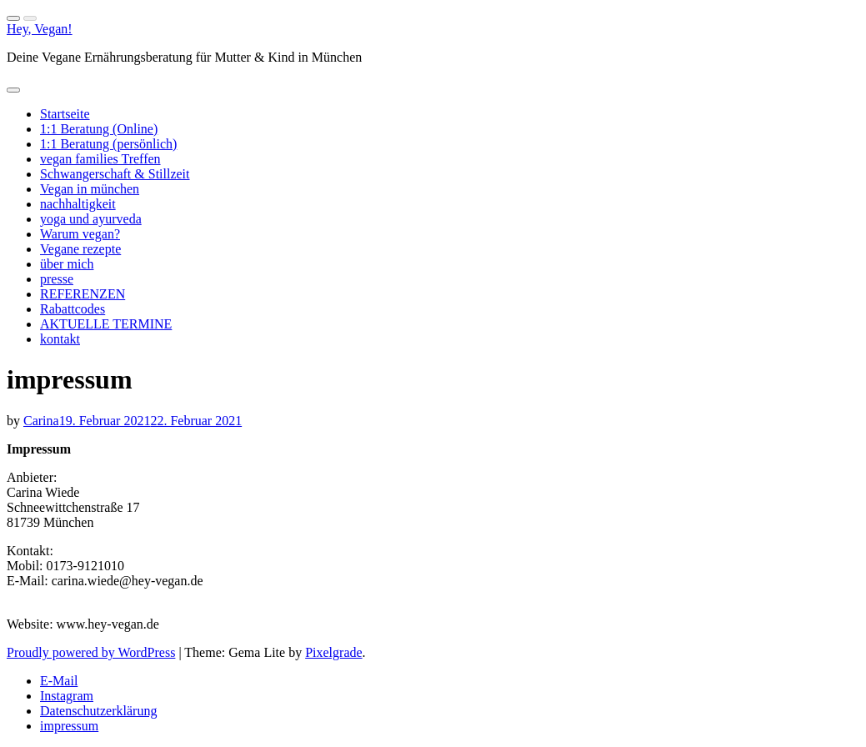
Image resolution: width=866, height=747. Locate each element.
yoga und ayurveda (91, 219)
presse (56, 279)
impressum (69, 726)
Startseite (65, 114)
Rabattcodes (72, 309)
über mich (66, 264)
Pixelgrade (333, 652)
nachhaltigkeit (78, 204)
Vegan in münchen (89, 189)
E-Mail (59, 681)
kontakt (60, 339)
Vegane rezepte (80, 249)
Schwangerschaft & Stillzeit (115, 174)
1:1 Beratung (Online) (99, 129)
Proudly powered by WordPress (91, 652)
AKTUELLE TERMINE (106, 324)
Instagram (66, 696)
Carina (41, 421)
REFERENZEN (82, 294)
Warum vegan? (80, 234)
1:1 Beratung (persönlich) (108, 144)
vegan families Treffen (100, 159)
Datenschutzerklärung (98, 711)
